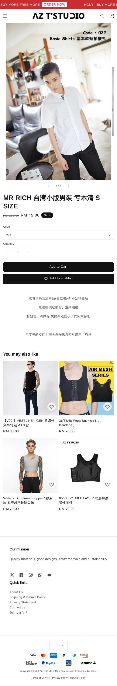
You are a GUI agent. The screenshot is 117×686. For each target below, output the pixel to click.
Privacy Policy (60, 678)
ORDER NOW (57, 4)
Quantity (8, 243)
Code (6, 226)
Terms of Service (40, 678)
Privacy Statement (23, 602)
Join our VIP (18, 612)
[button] (5, 16)
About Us (16, 592)
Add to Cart (58, 266)
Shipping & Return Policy (28, 597)
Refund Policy (78, 678)
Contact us (17, 607)
